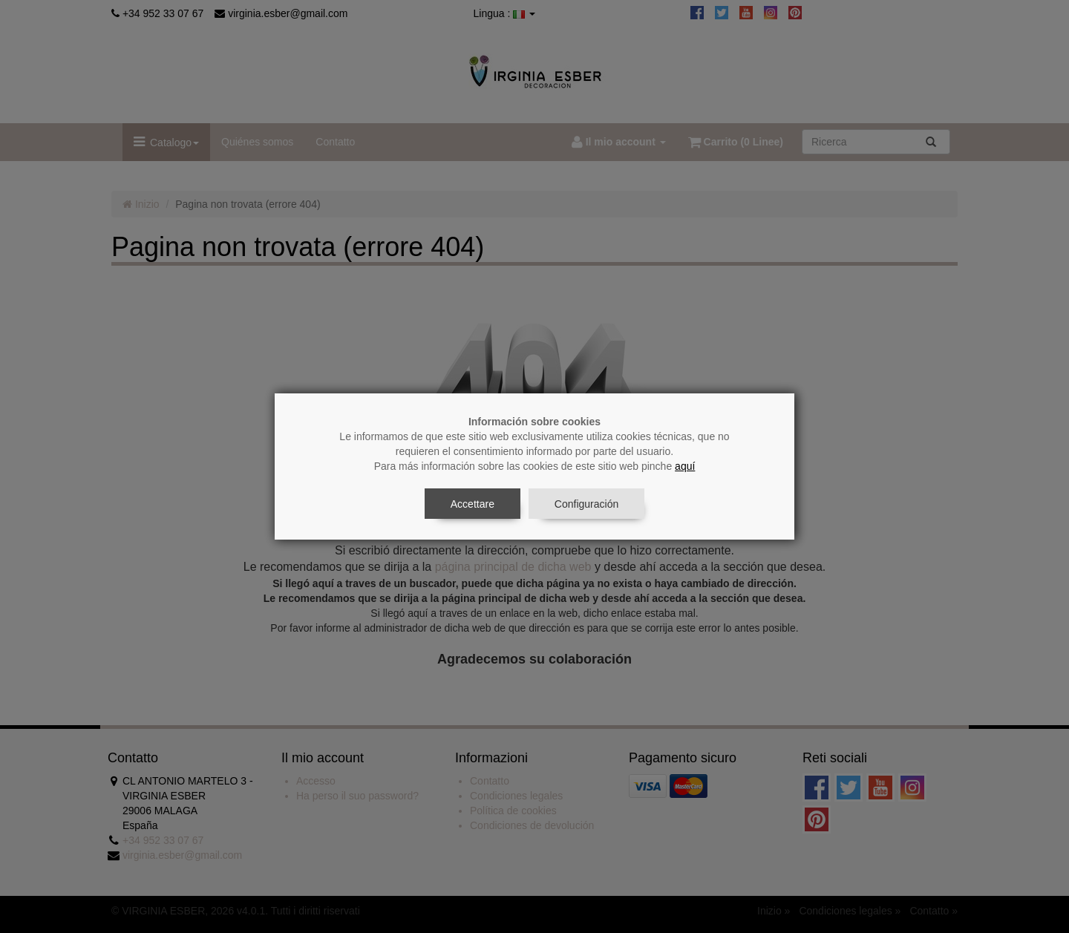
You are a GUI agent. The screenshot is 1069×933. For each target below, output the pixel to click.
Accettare (472, 504)
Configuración (586, 504)
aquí (685, 466)
